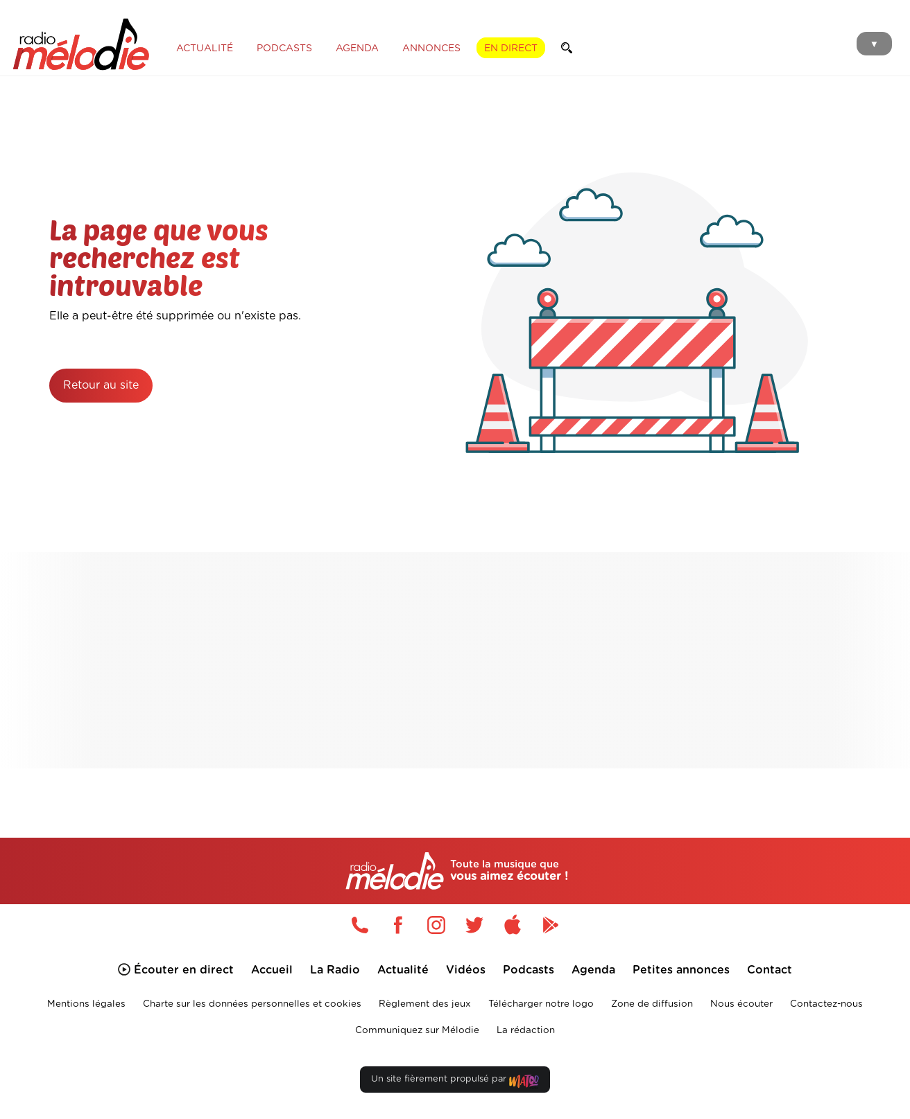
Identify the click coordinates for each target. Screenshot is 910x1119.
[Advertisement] (462, 660)
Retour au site (101, 385)
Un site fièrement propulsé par (455, 1082)
